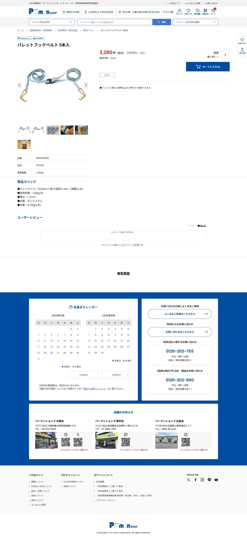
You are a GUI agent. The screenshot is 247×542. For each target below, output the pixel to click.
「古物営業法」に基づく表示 (109, 490)
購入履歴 (197, 14)
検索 (164, 21)
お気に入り (188, 14)
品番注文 (205, 14)
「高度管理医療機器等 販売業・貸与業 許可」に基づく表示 (124, 495)
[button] (19, 85)
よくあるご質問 (193, 3)
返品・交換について (40, 490)
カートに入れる (211, 67)
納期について (37, 481)
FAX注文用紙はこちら (73, 481)
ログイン (179, 14)
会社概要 (100, 481)
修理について (70, 486)
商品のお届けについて (94, 388)
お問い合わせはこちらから (180, 331)
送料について (37, 500)
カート (213, 12)
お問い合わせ (212, 3)
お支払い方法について (41, 486)
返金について (37, 495)
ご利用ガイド (174, 3)
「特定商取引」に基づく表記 (109, 486)
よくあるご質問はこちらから (179, 313)
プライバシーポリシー (106, 500)
